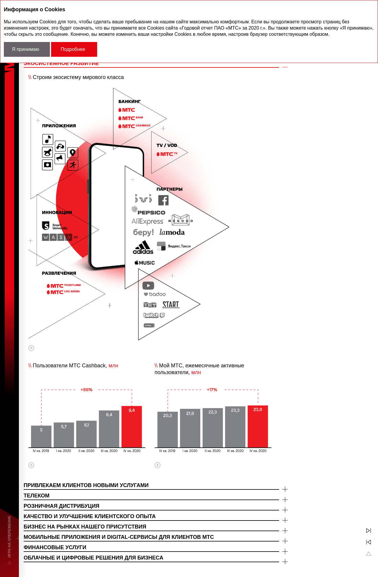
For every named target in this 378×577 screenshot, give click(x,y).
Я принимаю (25, 49)
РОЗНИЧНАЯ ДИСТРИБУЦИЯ (62, 506)
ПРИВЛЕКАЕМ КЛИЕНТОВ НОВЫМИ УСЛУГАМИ (86, 485)
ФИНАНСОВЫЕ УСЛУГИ (55, 547)
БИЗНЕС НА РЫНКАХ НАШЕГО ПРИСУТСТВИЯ (85, 527)
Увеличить (31, 350)
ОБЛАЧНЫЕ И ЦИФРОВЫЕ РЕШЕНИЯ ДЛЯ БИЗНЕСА (93, 558)
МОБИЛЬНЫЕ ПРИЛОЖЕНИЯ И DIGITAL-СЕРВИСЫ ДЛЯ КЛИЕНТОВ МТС (119, 537)
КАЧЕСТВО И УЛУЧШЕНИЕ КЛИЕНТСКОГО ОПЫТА (90, 516)
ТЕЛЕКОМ (37, 496)
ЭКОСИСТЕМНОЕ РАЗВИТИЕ (61, 63)
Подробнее (73, 49)
